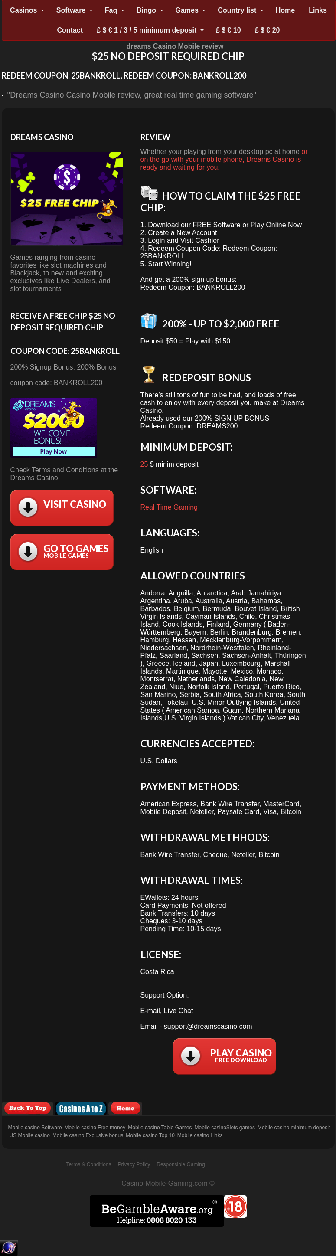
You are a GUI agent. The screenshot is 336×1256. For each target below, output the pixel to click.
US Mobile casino (30, 1135)
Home (285, 10)
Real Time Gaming (169, 507)
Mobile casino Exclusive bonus (87, 1135)
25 (144, 464)
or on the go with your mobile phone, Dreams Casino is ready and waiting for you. (224, 159)
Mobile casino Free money (95, 1128)
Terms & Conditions (88, 1164)
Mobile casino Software (35, 1128)
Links (318, 10)
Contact (70, 30)
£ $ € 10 (228, 30)
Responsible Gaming (181, 1164)
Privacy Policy (134, 1164)
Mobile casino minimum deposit (294, 1128)
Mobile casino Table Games (160, 1128)
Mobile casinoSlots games (224, 1128)
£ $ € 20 (267, 30)
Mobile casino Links (200, 1135)
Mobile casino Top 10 (150, 1135)
